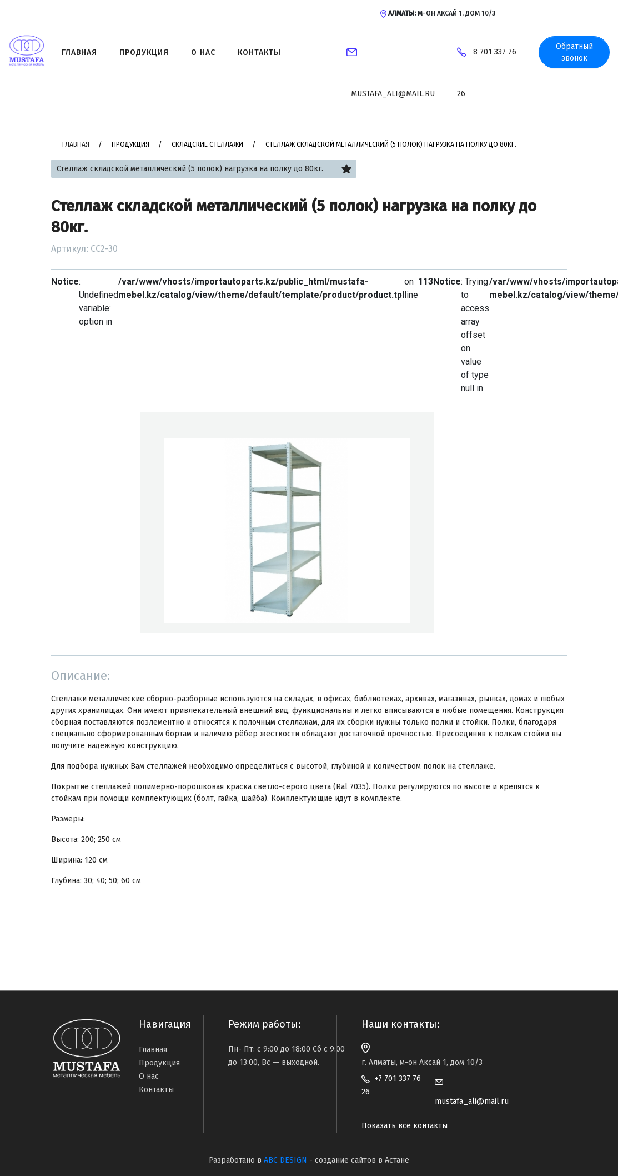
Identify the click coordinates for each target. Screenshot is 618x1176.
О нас (203, 52)
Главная (79, 52)
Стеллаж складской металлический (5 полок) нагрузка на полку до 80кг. (390, 144)
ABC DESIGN (285, 1160)
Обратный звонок (574, 52)
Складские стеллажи (207, 144)
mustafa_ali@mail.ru (393, 93)
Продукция (144, 52)
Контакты (259, 52)
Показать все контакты (404, 1125)
